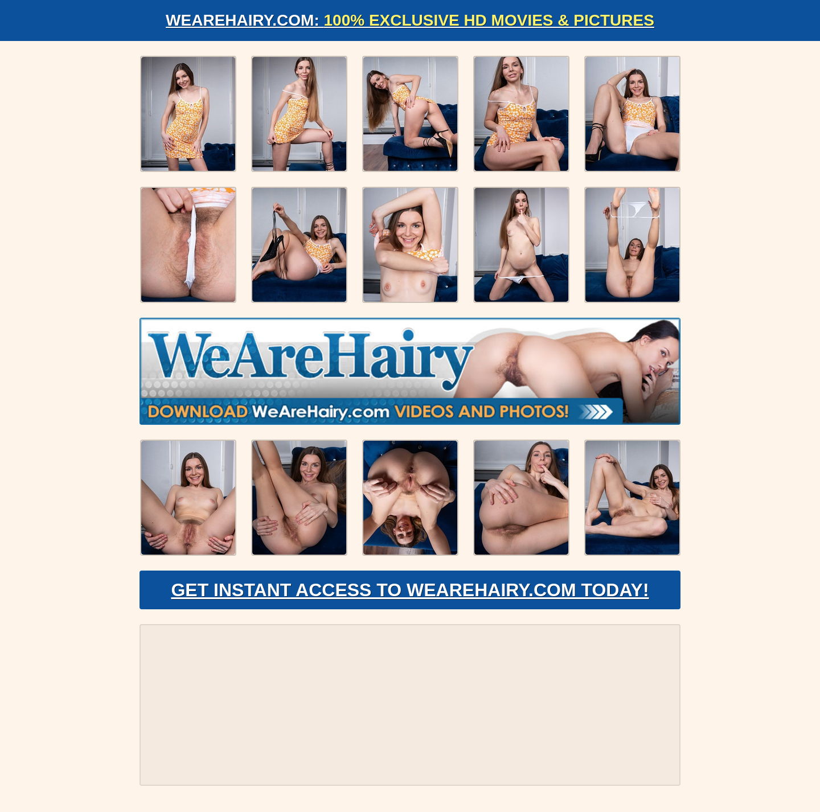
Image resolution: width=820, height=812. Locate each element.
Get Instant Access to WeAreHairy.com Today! (410, 590)
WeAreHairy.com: (410, 20)
